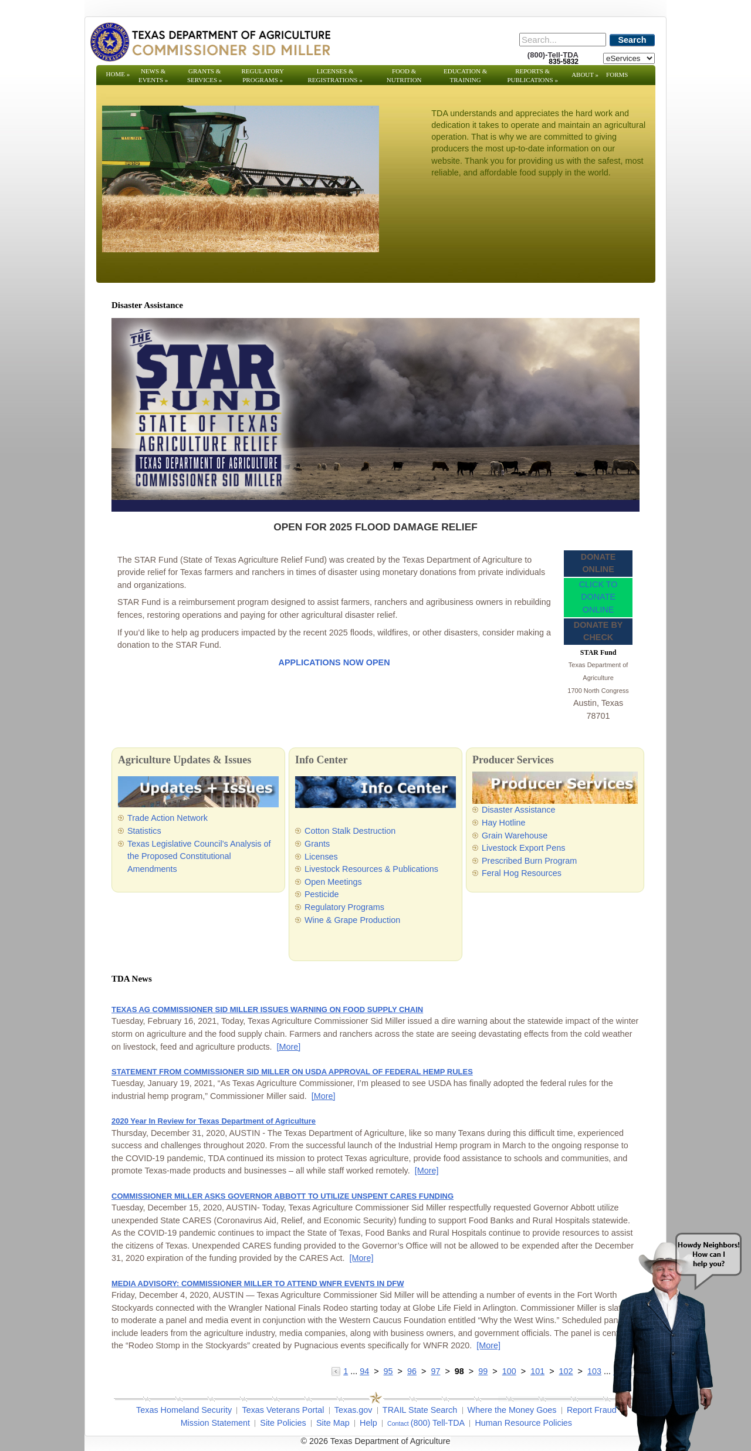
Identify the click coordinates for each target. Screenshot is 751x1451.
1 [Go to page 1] (345, 1371)
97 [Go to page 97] (435, 1371)
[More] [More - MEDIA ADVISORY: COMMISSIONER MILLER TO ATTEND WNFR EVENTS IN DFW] (488, 1345)
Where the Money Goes (512, 1410)
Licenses (321, 856)
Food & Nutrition (404, 75)
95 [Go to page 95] (388, 1371)
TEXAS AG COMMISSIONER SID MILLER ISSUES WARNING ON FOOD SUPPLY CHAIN (267, 1009)
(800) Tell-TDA (438, 1423)
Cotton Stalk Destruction (350, 831)
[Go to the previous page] (337, 1371)
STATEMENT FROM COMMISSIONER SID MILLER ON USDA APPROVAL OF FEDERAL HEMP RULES (292, 1071)
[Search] (562, 39)
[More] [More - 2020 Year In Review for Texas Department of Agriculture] (427, 1170)
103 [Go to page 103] (594, 1371)
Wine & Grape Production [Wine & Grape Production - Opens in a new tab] (352, 920)
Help (368, 1423)
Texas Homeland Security (184, 1410)
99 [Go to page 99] (483, 1371)
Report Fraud (592, 1410)
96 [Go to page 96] (412, 1371)
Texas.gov (353, 1410)
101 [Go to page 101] (537, 1371)
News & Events (153, 75)
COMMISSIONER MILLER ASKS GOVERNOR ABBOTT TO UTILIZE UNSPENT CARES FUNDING (282, 1196)
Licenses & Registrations (335, 75)
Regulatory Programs (262, 75)
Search (632, 40)
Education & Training (465, 75)
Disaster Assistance (519, 809)
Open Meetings (333, 882)
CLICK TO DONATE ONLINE (598, 597)
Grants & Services (204, 75)
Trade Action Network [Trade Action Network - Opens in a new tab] (167, 818)
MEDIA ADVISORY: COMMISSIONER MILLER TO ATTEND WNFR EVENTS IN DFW (257, 1283)
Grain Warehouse (514, 835)
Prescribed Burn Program (529, 860)
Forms (617, 74)
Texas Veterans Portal (283, 1410)
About (584, 74)
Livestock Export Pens (523, 848)
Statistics (144, 831)
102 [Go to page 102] (566, 1371)
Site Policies (283, 1423)
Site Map (333, 1423)
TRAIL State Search (420, 1410)
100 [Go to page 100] (509, 1371)
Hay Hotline (503, 822)
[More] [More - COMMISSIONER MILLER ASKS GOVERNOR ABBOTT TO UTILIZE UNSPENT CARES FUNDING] (362, 1258)
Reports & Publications (532, 75)
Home (118, 73)
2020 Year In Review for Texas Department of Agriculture (213, 1121)
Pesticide (322, 894)
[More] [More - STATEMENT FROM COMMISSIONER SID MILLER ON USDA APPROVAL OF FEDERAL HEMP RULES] (324, 1096)
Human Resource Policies (523, 1423)
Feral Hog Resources (521, 873)
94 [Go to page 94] (364, 1371)
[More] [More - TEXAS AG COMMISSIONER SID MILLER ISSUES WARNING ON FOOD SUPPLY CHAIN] (289, 1046)
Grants (317, 843)
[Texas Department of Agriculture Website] (209, 41)
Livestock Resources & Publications (371, 869)
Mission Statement (215, 1423)
